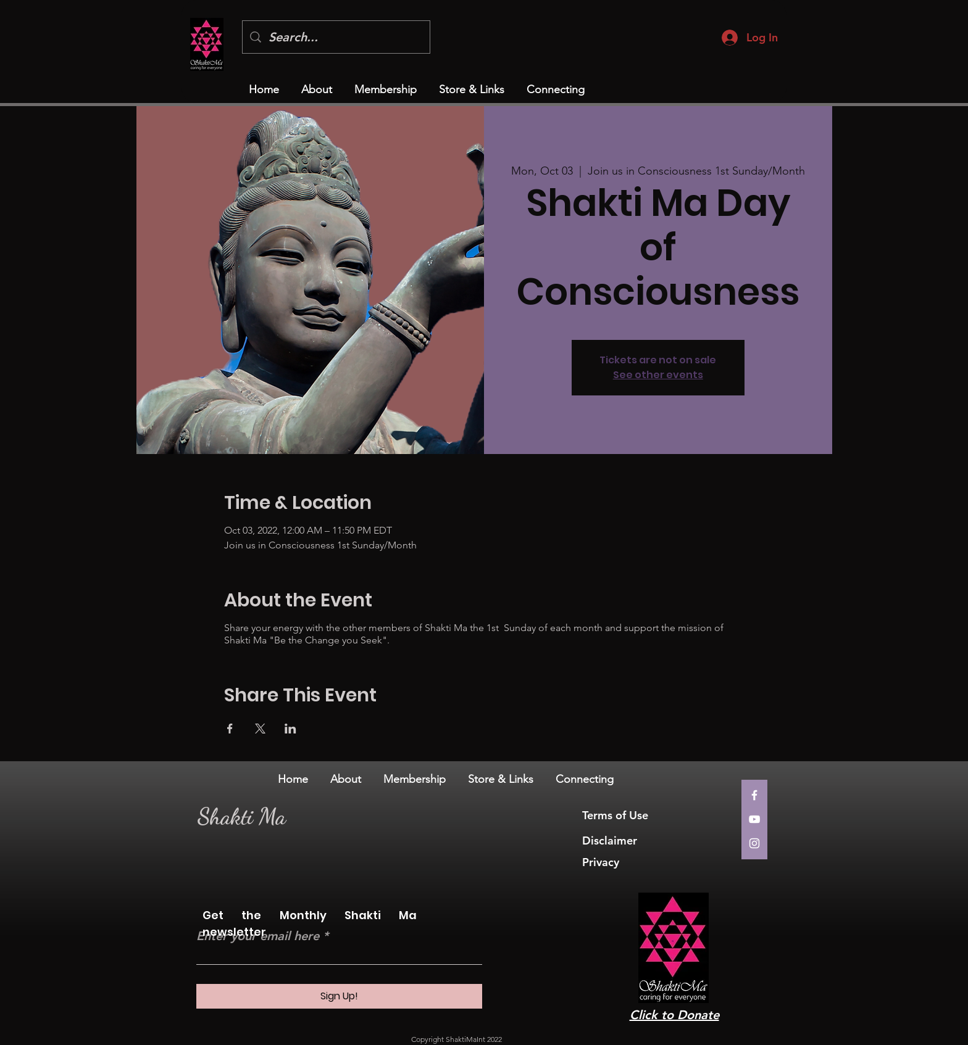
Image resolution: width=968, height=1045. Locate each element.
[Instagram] (754, 843)
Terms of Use (616, 815)
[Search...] (336, 37)
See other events (658, 375)
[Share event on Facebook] (230, 728)
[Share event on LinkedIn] (290, 728)
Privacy (602, 862)
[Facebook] (754, 795)
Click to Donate (674, 1014)
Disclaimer (609, 840)
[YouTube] (754, 819)
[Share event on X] (260, 728)
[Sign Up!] (339, 996)
